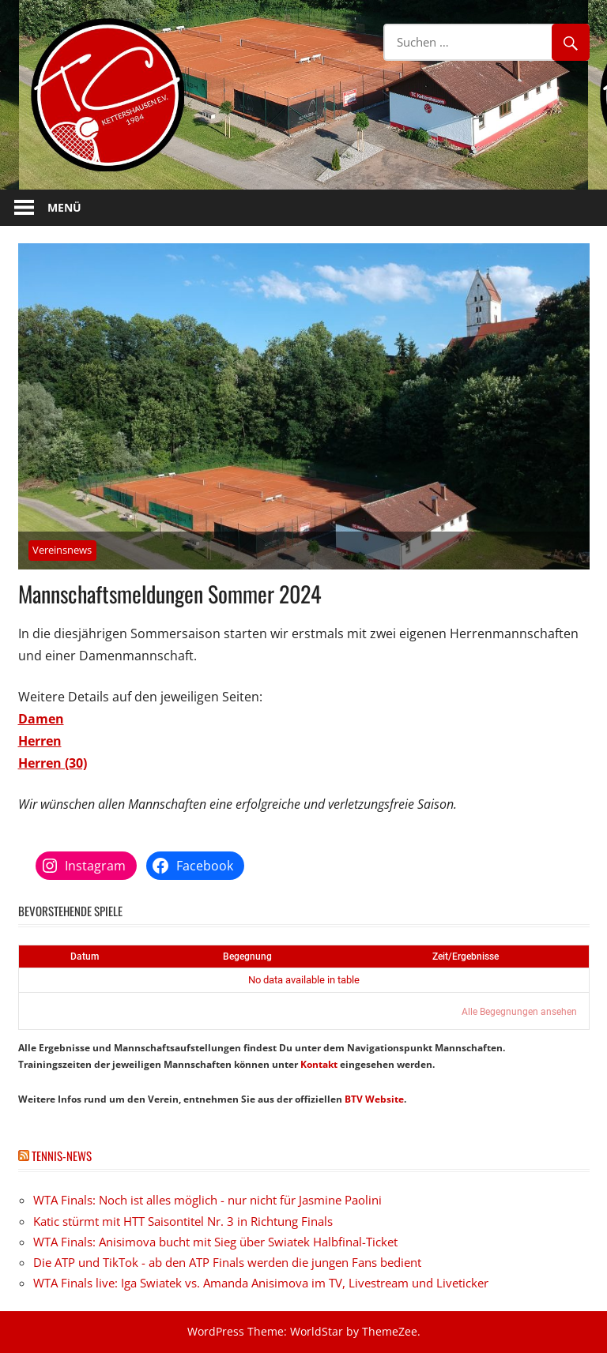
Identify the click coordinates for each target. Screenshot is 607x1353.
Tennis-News (62, 1155)
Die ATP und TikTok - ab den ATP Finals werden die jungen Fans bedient (227, 1262)
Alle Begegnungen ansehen (519, 1011)
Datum (84, 956)
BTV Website (374, 1099)
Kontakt (318, 1064)
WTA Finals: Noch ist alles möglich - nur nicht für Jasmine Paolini (207, 1200)
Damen (41, 718)
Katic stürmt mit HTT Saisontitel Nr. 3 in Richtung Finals (183, 1221)
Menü (64, 207)
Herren (40, 741)
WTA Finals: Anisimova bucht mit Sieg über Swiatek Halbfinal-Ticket (215, 1242)
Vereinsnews (62, 550)
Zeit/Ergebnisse (465, 956)
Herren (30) (52, 763)
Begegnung (247, 956)
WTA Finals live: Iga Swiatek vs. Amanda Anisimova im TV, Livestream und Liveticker (260, 1283)
